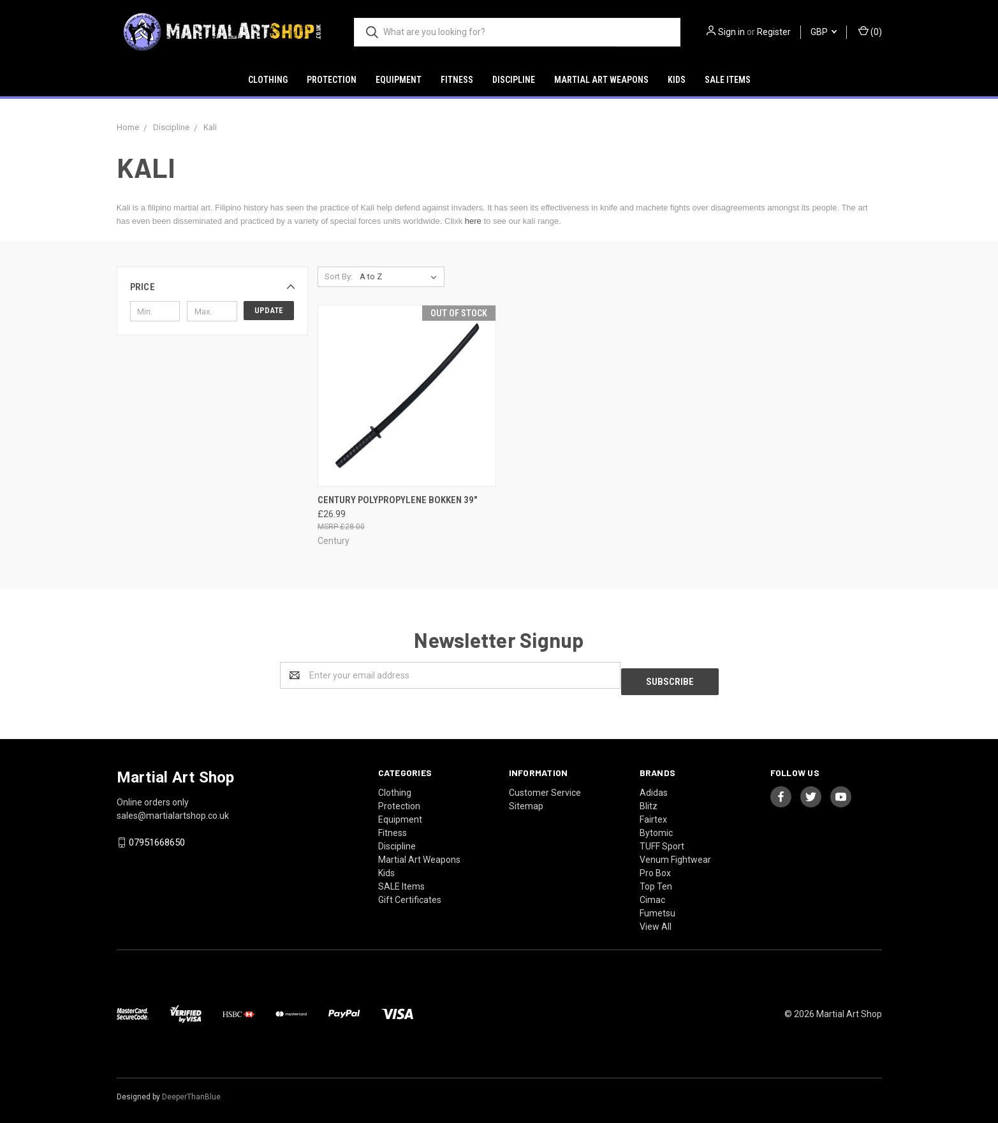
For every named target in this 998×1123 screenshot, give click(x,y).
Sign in (731, 32)
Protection (331, 80)
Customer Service (545, 786)
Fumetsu (657, 907)
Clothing (268, 80)
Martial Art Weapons (601, 80)
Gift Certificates (409, 893)
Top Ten (656, 880)
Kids (677, 80)
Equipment (399, 80)
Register (774, 32)
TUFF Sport (662, 840)
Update (268, 310)
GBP (824, 32)
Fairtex (653, 813)
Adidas (654, 786)
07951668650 (157, 836)
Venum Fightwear (675, 853)
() (870, 31)
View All (655, 920)
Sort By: (339, 276)
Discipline (513, 80)
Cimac (652, 893)
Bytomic (656, 826)
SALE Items (728, 80)
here (473, 221)
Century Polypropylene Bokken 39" (397, 500)
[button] (212, 287)
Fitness (457, 80)
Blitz (648, 800)
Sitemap (526, 800)
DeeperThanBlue (191, 1090)
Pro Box (655, 867)
